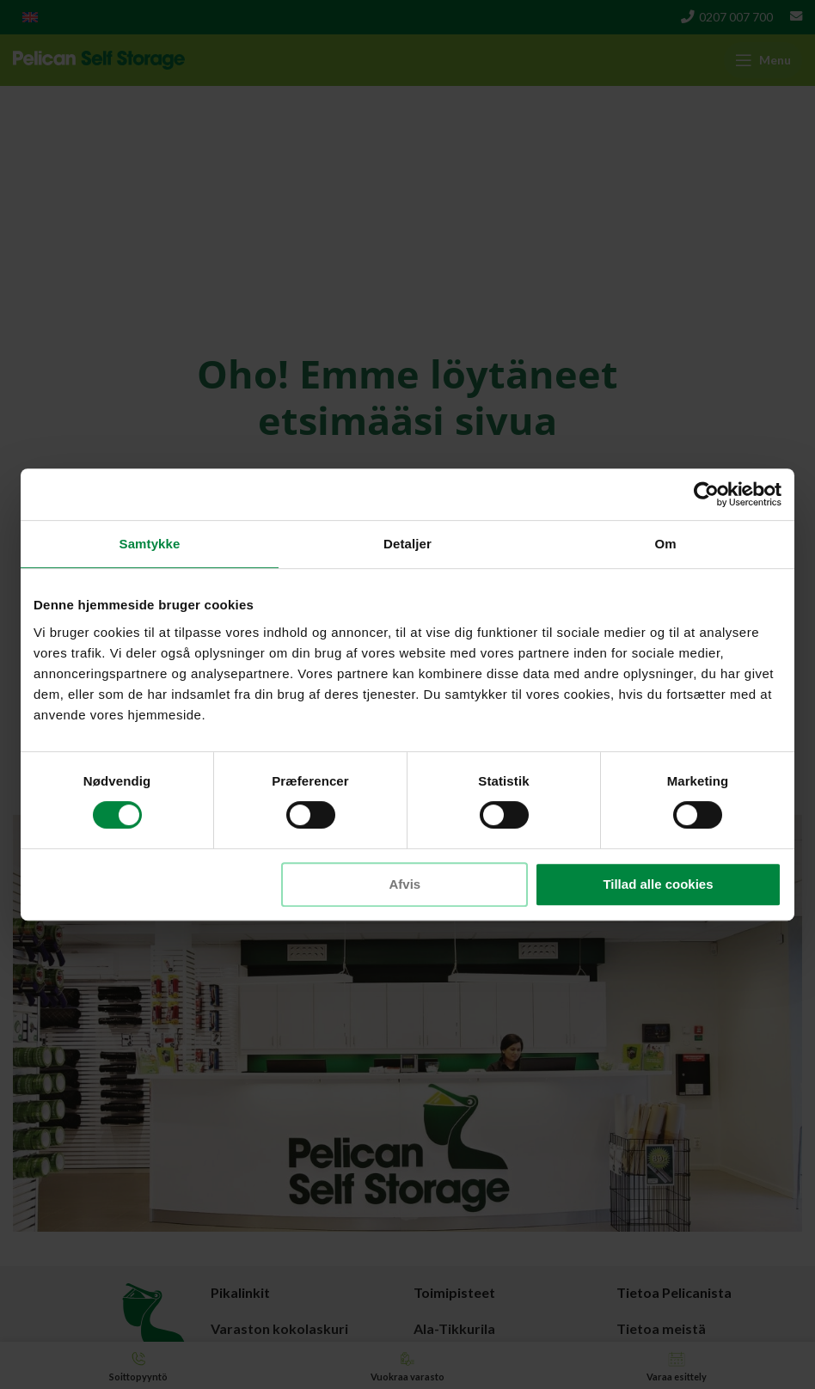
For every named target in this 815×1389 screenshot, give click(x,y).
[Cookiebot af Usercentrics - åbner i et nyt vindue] (706, 494)
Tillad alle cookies (658, 884)
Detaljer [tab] (407, 543)
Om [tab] (665, 543)
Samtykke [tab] (150, 543)
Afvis (405, 884)
